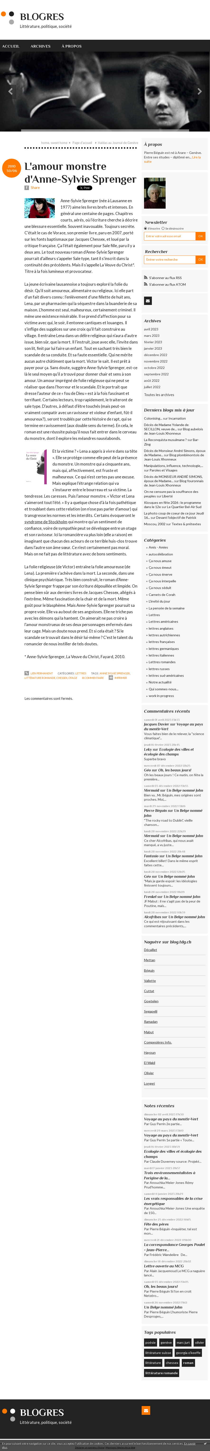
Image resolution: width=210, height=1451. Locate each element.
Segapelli (150, 1011)
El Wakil (149, 1063)
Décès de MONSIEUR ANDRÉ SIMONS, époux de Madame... (173, 479)
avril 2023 (151, 329)
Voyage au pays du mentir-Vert (171, 1119)
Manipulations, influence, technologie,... (173, 466)
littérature (153, 1363)
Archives (41, 46)
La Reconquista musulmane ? (165, 440)
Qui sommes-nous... (163, 689)
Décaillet (150, 950)
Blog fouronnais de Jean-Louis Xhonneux (174, 483)
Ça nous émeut (160, 567)
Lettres (80, 673)
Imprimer (118, 677)
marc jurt (183, 1342)
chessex (61, 677)
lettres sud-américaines (166, 675)
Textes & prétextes (186, 524)
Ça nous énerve (160, 574)
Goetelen (151, 1001)
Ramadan (151, 1022)
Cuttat (149, 991)
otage (72, 677)
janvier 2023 (153, 348)
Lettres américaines (163, 621)
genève (166, 1342)
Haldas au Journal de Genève (118, 143)
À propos (72, 46)
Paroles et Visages (163, 470)
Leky (148, 749)
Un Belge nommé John (185, 790)
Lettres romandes (162, 662)
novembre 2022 (156, 361)
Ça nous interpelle (162, 581)
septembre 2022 (156, 374)
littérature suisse (158, 1353)
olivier (199, 1342)
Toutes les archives (159, 394)
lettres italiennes (161, 655)
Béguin (149, 970)
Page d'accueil (82, 143)
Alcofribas (152, 917)
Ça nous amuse (160, 561)
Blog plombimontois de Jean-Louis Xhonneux (174, 457)
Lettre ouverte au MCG (164, 1266)
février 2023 (153, 342)
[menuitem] (13, 46)
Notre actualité (160, 682)
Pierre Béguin (155, 811)
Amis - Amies (158, 547)
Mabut (149, 1032)
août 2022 (151, 380)
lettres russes (159, 669)
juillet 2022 (152, 387)
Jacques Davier (156, 724)
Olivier (149, 1073)
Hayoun (150, 1052)
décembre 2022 (155, 355)
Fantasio (151, 856)
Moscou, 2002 (154, 524)
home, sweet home (54, 143)
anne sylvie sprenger (115, 673)
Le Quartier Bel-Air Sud (184, 507)
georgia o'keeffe (188, 1353)
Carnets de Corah (162, 595)
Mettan (149, 960)
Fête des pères (156, 1224)
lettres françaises (162, 642)
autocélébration (161, 554)
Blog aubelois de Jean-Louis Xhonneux (173, 431)
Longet (149, 1083)
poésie (150, 1342)
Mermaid (151, 790)
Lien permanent (38, 673)
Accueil (10, 46)
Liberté (167, 496)
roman (188, 1363)
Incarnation (177, 418)
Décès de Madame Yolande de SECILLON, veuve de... (166, 427)
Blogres (42, 16)
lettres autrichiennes (164, 635)
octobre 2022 (154, 368)
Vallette (150, 981)
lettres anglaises (161, 628)
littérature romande (39, 677)
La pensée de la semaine (167, 608)
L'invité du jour (159, 601)
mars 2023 (151, 335)
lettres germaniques (164, 649)
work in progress (161, 696)
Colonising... (153, 418)
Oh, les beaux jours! (174, 770)
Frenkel (150, 897)
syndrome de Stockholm (45, 521)
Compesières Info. (158, 1042)
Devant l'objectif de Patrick (176, 517)
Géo (147, 770)
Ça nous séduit (160, 588)
